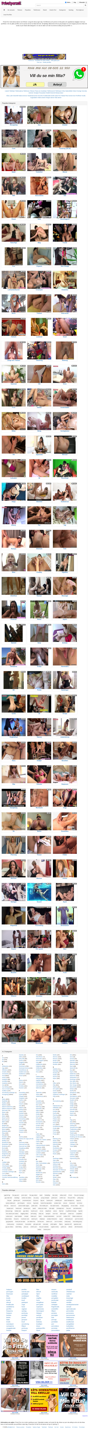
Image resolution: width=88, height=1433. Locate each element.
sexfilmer (54, 1294)
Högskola (38, 1066)
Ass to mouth (6, 1089)
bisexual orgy (9, 1211)
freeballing (47, 1195)
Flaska (21, 1111)
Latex (37, 1143)
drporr (38, 1330)
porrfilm (24, 1289)
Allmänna (5, 1070)
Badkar (4, 1103)
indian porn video (42, 1208)
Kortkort (38, 1125)
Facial (20, 1094)
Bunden (4, 1155)
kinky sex (41, 1213)
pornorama (70, 1313)
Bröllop (4, 1140)
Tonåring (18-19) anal (76, 1137)
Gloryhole (22, 1154)
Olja (54, 1085)
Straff (71, 1090)
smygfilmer (40, 1302)
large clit (78, 1200)
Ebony (21, 1080)
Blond (3, 1129)
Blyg (3, 1133)
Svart (71, 1107)
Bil (3, 1123)
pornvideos (55, 1326)
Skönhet (55, 1173)
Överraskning (57, 1101)
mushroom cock (25, 1219)
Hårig (20, 1181)
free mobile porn (44, 1205)
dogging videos (24, 1213)
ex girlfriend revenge (71, 1211)
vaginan (24, 1309)
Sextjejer (36, 93)
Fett (20, 1105)
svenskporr (10, 1324)
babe (8, 1319)
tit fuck (70, 1195)
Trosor (72, 1140)
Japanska (39, 1092)
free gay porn (15, 1195)
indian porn (33, 1216)
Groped (21, 1163)
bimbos (8, 1315)
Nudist (55, 1074)
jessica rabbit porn (10, 1203)
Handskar (22, 1177)
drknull (38, 1291)
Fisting (21, 1109)
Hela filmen (39, 1057)
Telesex (32, 91)
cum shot (59, 1216)
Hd (37, 1055)
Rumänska (56, 1148)
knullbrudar (10, 1304)
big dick (80, 1211)
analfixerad (70, 1322)
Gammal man (23, 1146)
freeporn (9, 1313)
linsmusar (9, 1294)
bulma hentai (8, 1219)
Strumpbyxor (73, 1096)
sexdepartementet (72, 1304)
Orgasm (55, 1092)
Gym (20, 1170)
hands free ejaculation (46, 1203)
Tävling (72, 1125)
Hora (37, 1072)
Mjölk (37, 1178)
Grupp (21, 1167)
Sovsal (72, 1058)
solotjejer (54, 1304)
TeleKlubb (44, 1427)
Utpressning (73, 1158)
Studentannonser (33, 95)
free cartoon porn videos (12, 1213)
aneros (55, 1211)
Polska (55, 1121)
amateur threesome (52, 1219)
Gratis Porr (57, 95)
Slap (54, 1179)
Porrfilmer (78, 95)
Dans (3, 1184)
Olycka (55, 1087)
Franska (21, 1122)
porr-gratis (39, 1304)
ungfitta (38, 1298)
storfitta (68, 1302)
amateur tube (57, 1203)
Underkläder (73, 1151)
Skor (54, 1175)
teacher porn (34, 1211)
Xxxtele (62, 1427)
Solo (54, 1185)
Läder (37, 1134)
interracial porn (69, 1219)
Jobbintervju (39, 1096)
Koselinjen (44, 91)
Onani (54, 1090)
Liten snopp (39, 1154)
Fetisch (21, 1104)
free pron (68, 1208)
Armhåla (4, 1081)
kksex (38, 1326)
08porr (53, 1311)
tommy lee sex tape (20, 1221)
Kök (37, 1118)
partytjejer (25, 1294)
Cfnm (3, 1164)
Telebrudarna (19, 91)
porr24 (38, 1319)
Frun (20, 1124)
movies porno (46, 1229)
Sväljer (72, 1105)
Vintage (72, 1170)
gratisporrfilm (40, 1328)
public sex (63, 1227)
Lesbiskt (38, 1153)
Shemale (82, 2)
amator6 (69, 1289)
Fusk (20, 1128)
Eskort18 (53, 93)
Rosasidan (42, 93)
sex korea (79, 1203)
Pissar (55, 1117)
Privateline (28, 1427)
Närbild (55, 1069)
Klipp (37, 1110)
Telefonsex (26, 91)
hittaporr (39, 1313)
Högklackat (39, 1064)
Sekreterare (56, 1162)
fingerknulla (55, 1307)
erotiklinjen (70, 1319)
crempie (26, 1216)
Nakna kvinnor (23, 95)
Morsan (55, 1058)
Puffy (54, 1130)
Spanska (72, 1062)
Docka (21, 1060)
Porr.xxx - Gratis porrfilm (44, 62)
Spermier (72, 1064)
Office (54, 1083)
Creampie (5, 1170)
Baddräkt (4, 1101)
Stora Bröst (73, 1087)
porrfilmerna (70, 1328)
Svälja (71, 1104)
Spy (71, 1070)
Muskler (55, 1064)
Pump (54, 1134)
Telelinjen (12, 91)
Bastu (3, 1112)
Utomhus (72, 1156)
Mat (37, 1170)
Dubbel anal (22, 1072)
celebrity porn (58, 1200)
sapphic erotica (55, 1227)
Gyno (20, 1172)
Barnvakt (4, 1110)
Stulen (72, 1102)
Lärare (38, 1141)
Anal (3, 1075)
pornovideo (70, 1311)
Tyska (71, 1146)
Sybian (72, 1115)
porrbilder (54, 1322)
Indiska (38, 1076)
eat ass (65, 1203)
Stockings (73, 1079)
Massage (38, 1169)
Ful (20, 1126)
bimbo (8, 1317)
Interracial (39, 1086)
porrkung (24, 1313)
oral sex (29, 1203)
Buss (3, 1157)
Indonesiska (39, 1078)
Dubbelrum (22, 1073)
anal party (45, 1224)
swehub (69, 1294)
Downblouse (22, 1070)
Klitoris (38, 1112)
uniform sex (63, 1197)
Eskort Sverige (77, 91)
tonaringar (69, 1298)
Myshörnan (68, 1427)
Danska (21, 1055)
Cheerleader (5, 1166)
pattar (68, 1330)
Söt (71, 1055)
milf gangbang (65, 1205)
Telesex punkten (20, 1427)
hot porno (35, 1200)
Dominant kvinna (24, 1068)
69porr (24, 1326)
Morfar (55, 1055)
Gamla (21, 1137)
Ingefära (38, 1080)
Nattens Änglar (36, 1427)
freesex (8, 1330)
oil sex (41, 1211)
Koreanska (39, 1121)
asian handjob (18, 1216)
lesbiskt (53, 1302)
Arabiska (4, 1079)
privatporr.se (11, 1427)
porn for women (79, 1219)
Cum (3, 1173)
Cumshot (4, 1175)
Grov (20, 1165)
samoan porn (27, 1208)
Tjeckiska (72, 1131)
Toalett (72, 1133)
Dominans (22, 1066)
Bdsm (3, 1116)
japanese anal (77, 1224)
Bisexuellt (5, 1127)
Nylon (54, 1078)
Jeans (37, 1094)
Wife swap (73, 1177)
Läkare (38, 1138)
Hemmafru (39, 1058)
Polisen (55, 1119)
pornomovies (70, 1315)
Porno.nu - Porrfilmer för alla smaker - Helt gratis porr (44, 60)
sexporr (53, 1289)
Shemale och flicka (58, 1170)
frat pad (9, 1200)
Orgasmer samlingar (59, 1094)
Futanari (21, 1130)
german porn (17, 1200)
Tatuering (72, 1123)
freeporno (9, 1311)
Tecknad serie (74, 1127)
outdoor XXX (67, 1216)
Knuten (38, 1116)
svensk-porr (25, 1291)
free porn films (71, 1197)
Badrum (4, 1105)
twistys (39, 1229)
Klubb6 (48, 93)
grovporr (24, 1319)
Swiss (71, 1113)
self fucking (33, 1213)
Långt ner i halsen (41, 1139)
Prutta (54, 1128)
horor (38, 1300)
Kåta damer (58, 97)
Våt (71, 1163)
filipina (60, 1224)
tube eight (51, 1208)
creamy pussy (10, 1224)
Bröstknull (5, 1142)
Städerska (73, 1073)
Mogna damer (50, 97)
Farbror (21, 1100)
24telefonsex (70, 1291)
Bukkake (4, 1152)
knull (23, 1300)
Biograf (4, 1125)
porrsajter (54, 1315)
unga (23, 1304)
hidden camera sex (77, 1216)
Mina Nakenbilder (67, 91)
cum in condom (58, 1221)
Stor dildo (72, 1081)
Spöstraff (72, 1068)
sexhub (38, 1315)
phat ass (26, 1227)
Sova (71, 1057)
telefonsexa (70, 1317)
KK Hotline (75, 1427)
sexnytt (68, 1307)
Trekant (72, 1138)
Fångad (21, 1096)
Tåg (71, 1120)
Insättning (39, 1082)
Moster (55, 1060)
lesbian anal (18, 1211)
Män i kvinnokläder (41, 1163)
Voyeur (72, 1172)
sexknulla (54, 1291)
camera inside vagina (23, 1205)
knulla (8, 1300)
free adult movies (54, 1205)
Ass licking (5, 1087)
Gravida (21, 1159)
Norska (55, 1073)
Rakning (55, 1138)
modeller (54, 1296)
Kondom (38, 1120)
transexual (72, 1203)
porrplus (54, 1313)
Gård (20, 1150)
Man (37, 1161)
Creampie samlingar (8, 1171)
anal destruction (77, 1208)
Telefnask (50, 1427)
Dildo (20, 1057)
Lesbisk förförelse (41, 1151)
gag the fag (7, 1195)
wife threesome (78, 1227)
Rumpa (55, 1150)
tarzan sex (13, 1205)
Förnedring (22, 1119)
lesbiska (39, 1322)
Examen (21, 1088)
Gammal (21, 1142)
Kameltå (38, 1101)
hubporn (9, 1289)
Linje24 (7, 91)
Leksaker (38, 1149)
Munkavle (56, 1062)
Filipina (21, 1107)
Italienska (39, 1088)
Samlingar (56, 1158)
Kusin (37, 1127)
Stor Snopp (73, 1085)
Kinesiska (39, 1103)
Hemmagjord (39, 1060)
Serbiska (55, 1166)
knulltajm (39, 1324)
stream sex (71, 1213)
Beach (4, 1118)
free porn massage (79, 1195)
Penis (54, 1113)
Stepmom (72, 1075)
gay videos (26, 1211)
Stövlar (72, 1089)
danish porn (34, 1219)
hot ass (82, 1205)
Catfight (4, 1162)
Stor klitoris (73, 1083)
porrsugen (9, 1291)
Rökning (55, 1144)
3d (3, 1059)
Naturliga (55, 1071)
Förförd (21, 1117)
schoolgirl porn (60, 1208)
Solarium (55, 1183)
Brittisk (4, 1138)
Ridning (55, 1142)
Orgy (54, 1096)
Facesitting (22, 1092)
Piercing (55, 1115)
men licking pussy (77, 1221)
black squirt (63, 1213)
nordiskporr (25, 1296)
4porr (38, 1294)
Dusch (21, 1075)
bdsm (40, 1216)
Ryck (54, 1152)
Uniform (72, 1154)
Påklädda (55, 1107)
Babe (3, 1099)
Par (54, 1109)
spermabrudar (71, 1309)
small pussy (68, 1221)
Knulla (83, 95)
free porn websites (44, 1227)
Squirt (71, 1072)
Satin (54, 1160)
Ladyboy (38, 1136)
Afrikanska (5, 1066)
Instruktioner (39, 1084)
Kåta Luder (9, 95)
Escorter (40, 95)
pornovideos (55, 1330)
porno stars (24, 1195)
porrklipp (24, 1315)
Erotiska (21, 1086)
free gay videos (33, 1195)
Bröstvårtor (5, 1144)
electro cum (49, 1221)
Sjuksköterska (57, 1171)
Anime (4, 1077)
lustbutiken (70, 1326)
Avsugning (5, 1094)
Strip (71, 1094)
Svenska (72, 1109)
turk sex (6, 1205)
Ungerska (72, 1153)
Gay (75, 2)
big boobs (35, 1203)
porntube (54, 1328)
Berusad (4, 1120)
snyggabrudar (11, 1328)
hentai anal (18, 1208)
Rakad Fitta (64, 95)
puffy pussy (80, 1197)
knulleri (24, 1298)
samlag (24, 1311)
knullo (8, 1298)
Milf (37, 1176)
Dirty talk (21, 1058)
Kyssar (38, 1129)
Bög (3, 1135)
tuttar (68, 1296)
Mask (37, 1165)
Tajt (71, 1121)
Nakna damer (42, 97)
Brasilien (4, 1137)
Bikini (3, 1121)
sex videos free (31, 1221)
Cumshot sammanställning (10, 1177)
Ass (3, 1085)
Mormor (55, 1057)
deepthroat (48, 1211)
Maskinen (39, 1167)
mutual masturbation (49, 1216)
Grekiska (21, 1161)
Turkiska (72, 1142)
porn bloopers (21, 1203)
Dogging (21, 1062)
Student (72, 1100)
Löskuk (38, 1156)
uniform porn (34, 1227)
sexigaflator (70, 1324)
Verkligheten (73, 1167)
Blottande (5, 1131)
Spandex (72, 1060)
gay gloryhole (9, 1221)
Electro (21, 1082)
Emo (20, 1084)
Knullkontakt (46, 95)
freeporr (24, 1330)
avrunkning (25, 1324)
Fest (20, 1102)
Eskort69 (15, 95)
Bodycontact (59, 93)
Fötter (20, 1121)
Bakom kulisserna (7, 1106)
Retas (54, 1140)
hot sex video (74, 1205)
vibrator (70, 1227)
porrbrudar (54, 1300)
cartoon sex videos (26, 1197)
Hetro (68, 2)
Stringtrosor (73, 1092)
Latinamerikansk (41, 1145)
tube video (55, 1195)
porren (24, 1317)
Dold (20, 1064)
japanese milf (68, 1224)
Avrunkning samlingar (8, 1092)
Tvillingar (72, 1144)
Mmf (37, 1180)
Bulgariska (5, 1154)
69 (3, 1061)
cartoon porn (9, 1216)
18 (3, 1057)
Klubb (37, 1114)
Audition (4, 1090)
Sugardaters (33, 97)
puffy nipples (53, 1224)
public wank (34, 1205)
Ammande (5, 1073)
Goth (20, 1157)
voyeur (61, 1219)
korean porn (50, 1200)
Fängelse (21, 1098)
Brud (3, 1148)
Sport (71, 1066)
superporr (39, 1307)
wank (41, 1195)
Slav (54, 1181)
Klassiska (39, 1108)
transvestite (28, 1224)
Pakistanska (56, 1105)
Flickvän (21, 1115)
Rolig (54, 1146)
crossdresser (19, 1224)
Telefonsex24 (51, 91)
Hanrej (21, 1179)
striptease (42, 1219)
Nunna (55, 1076)
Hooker (38, 1070)
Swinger (72, 1111)
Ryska (55, 1154)
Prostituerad (56, 1126)
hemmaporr (40, 1311)
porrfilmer (39, 1317)
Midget (38, 1174)
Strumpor (72, 1098)
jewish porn (54, 1197)
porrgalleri (54, 1298)
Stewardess (73, 1077)
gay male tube (8, 1197)
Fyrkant (21, 1132)
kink (52, 1317)
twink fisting (18, 1227)
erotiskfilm (54, 1309)
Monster (38, 1182)
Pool (54, 1122)
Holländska (39, 1068)
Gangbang (22, 1148)
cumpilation (79, 1213)
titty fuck (61, 1211)
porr (52, 1324)
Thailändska (73, 1129)
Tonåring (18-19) (75, 1135)
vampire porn (10, 1208)
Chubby (4, 1168)
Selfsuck (55, 1164)
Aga (3, 1068)
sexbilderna (10, 1307)
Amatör (4, 1072)
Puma (54, 1132)
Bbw (3, 1114)
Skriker (55, 1177)
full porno (16, 1219)
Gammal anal (23, 1144)
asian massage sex (69, 1200)
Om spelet (56, 1089)
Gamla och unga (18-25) (26, 1138)
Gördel (21, 1155)
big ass (42, 1200)
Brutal (4, 1150)
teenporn (48, 1213)
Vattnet (72, 1165)
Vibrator (72, 1169)
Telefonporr (58, 91)
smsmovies (40, 1309)
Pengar (55, 1111)
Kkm (37, 1105)
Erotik (52, 95)
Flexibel (21, 1113)
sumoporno (10, 1326)
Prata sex (37, 91)
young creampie (45, 1197)
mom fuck (55, 1213)
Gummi (21, 1169)
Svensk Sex (71, 95)
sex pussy (36, 1197)
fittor (37, 1289)
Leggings (38, 1147)
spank (34, 1208)
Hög (37, 1062)
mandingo (16, 1197)
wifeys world (63, 1195)
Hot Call (56, 1427)
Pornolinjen (82, 1427)
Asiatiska (4, 1083)
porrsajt (53, 1319)
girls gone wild (37, 1224)
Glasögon (22, 1152)
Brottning (4, 1146)
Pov (54, 1124)
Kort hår (38, 1123)
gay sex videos (9, 1227)
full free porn (41, 1221)
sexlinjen (69, 1300)
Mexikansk (39, 1172)
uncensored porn (26, 1200)
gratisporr (25, 1302)
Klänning (38, 1106)
